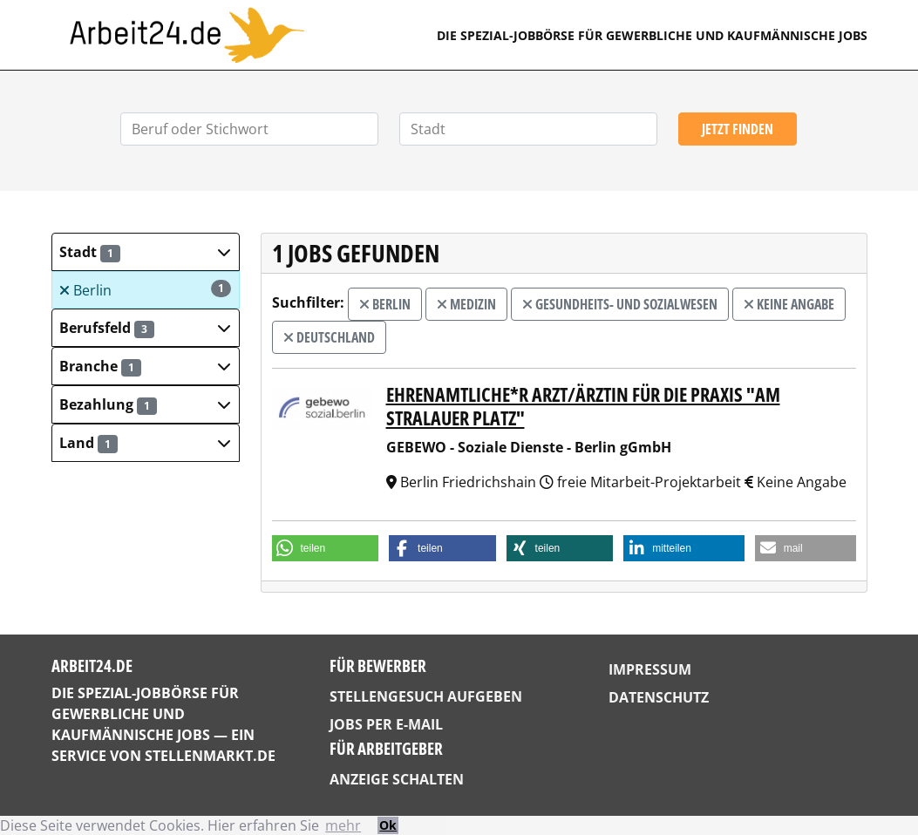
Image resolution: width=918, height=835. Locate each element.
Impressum (650, 669)
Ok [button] (388, 825)
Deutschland (329, 337)
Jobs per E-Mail (386, 724)
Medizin (466, 304)
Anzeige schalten (397, 779)
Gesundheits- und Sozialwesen (619, 304)
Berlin (144, 290)
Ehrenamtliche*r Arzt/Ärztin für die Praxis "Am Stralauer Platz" (583, 406)
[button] (145, 252)
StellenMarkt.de (210, 755)
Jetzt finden (737, 129)
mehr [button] (343, 825)
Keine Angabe (789, 304)
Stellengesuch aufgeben (426, 696)
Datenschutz (659, 697)
